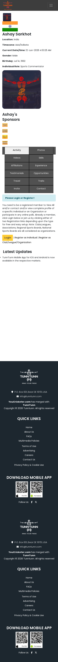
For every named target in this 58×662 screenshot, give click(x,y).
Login (7, 237)
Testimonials (17, 173)
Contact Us (29, 459)
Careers (29, 455)
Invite (17, 188)
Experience (41, 165)
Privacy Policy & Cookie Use (29, 464)
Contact (41, 188)
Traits (41, 180)
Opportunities (41, 173)
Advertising (29, 450)
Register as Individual (26, 237)
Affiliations (16, 165)
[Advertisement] (29, 314)
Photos (41, 150)
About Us (29, 431)
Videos (16, 157)
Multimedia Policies (29, 440)
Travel (16, 180)
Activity (17, 150)
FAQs (29, 436)
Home (29, 427)
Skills (41, 157)
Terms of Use (29, 446)
